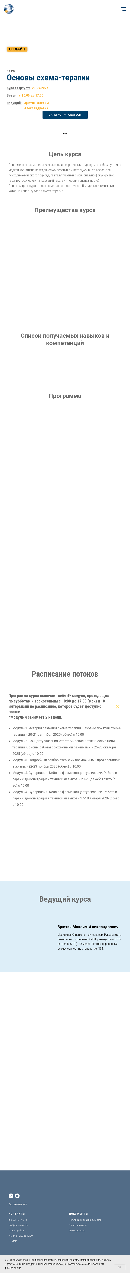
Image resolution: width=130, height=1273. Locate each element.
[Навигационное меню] (123, 9)
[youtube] (17, 1196)
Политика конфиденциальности (85, 1220)
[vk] (11, 1196)
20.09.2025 (40, 88)
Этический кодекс (78, 1225)
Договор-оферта (77, 1230)
